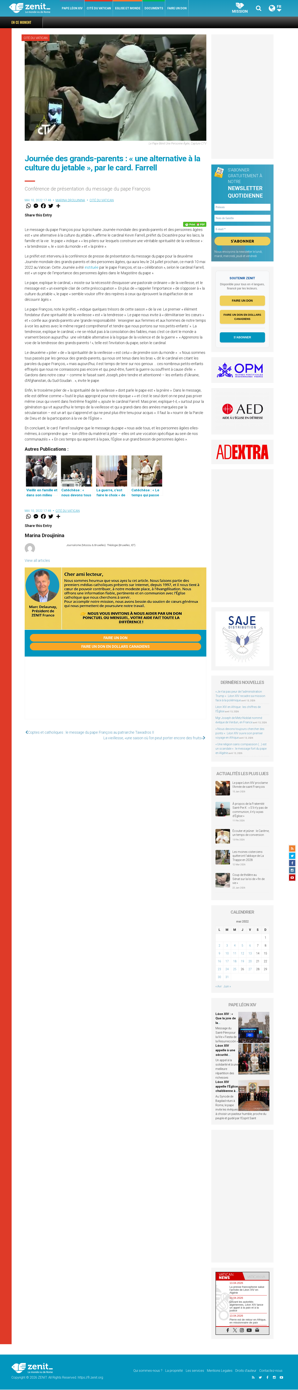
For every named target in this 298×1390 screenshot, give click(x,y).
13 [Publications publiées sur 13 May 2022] (250, 953)
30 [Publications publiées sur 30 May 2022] (219, 977)
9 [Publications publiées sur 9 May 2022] (219, 953)
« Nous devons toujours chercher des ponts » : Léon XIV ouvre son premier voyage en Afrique (239, 734)
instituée (92, 267)
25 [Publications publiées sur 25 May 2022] (234, 969)
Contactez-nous (270, 1371)
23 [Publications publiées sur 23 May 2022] (219, 969)
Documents (154, 8)
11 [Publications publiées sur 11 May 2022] (234, 953)
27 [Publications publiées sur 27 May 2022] (250, 969)
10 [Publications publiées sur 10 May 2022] (227, 953)
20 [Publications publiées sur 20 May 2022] (250, 961)
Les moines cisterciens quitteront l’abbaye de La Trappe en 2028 (248, 856)
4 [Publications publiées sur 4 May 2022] (235, 945)
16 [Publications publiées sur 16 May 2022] (219, 961)
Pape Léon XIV (72, 8)
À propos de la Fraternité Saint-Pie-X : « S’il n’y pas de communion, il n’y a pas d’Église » (250, 810)
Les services (195, 1371)
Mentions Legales (219, 1371)
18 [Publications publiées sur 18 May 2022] (234, 961)
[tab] (229, 1276)
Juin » (227, 986)
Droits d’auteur (245, 1371)
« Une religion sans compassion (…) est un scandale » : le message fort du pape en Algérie (240, 749)
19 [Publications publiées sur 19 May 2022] (242, 961)
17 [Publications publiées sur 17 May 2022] (227, 961)
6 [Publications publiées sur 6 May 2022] (250, 945)
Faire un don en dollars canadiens (115, 646)
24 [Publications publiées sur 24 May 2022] (227, 969)
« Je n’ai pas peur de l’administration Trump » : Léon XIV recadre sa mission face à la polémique (240, 696)
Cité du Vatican (99, 8)
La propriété (174, 1371)
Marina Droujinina (70, 200)
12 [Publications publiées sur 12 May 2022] (242, 953)
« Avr (218, 986)
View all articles (37, 560)
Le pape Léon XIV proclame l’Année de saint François (250, 785)
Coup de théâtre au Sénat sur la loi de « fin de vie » (248, 879)
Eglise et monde (127, 8)
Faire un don (177, 8)
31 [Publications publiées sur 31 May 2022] (227, 977)
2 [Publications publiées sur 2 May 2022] (219, 945)
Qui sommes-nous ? (147, 1371)
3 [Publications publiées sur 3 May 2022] (227, 945)
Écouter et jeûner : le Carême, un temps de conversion (250, 833)
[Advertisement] (115, 692)
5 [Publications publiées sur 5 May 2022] (242, 945)
